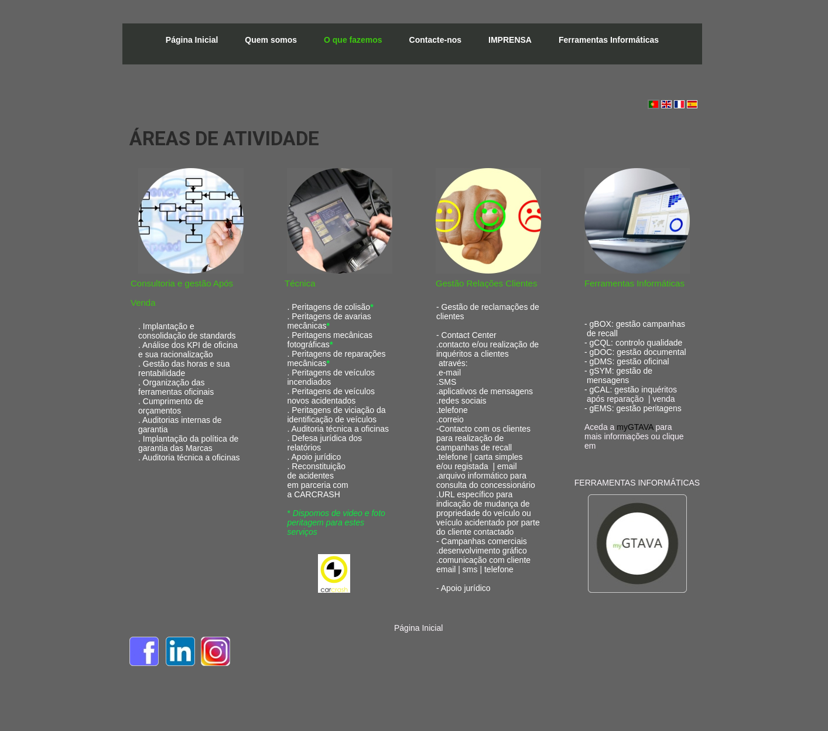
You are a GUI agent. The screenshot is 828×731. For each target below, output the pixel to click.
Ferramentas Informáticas (609, 40)
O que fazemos (353, 40)
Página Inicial (192, 40)
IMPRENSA (510, 40)
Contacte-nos (435, 40)
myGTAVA (635, 427)
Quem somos (271, 40)
